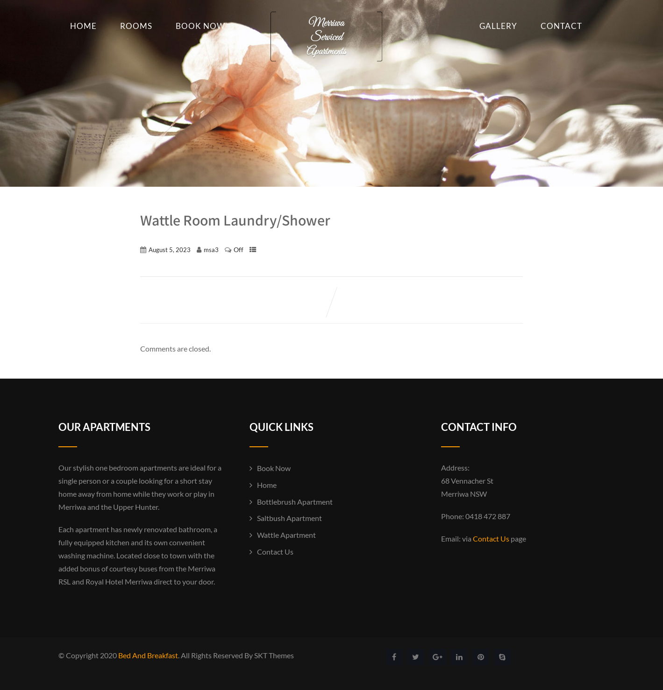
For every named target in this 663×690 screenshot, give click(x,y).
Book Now (200, 26)
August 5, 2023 (170, 249)
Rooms (136, 26)
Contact (561, 26)
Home (83, 26)
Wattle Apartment (286, 534)
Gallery (498, 26)
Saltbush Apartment (289, 518)
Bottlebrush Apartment (295, 501)
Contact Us (275, 551)
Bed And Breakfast (148, 655)
